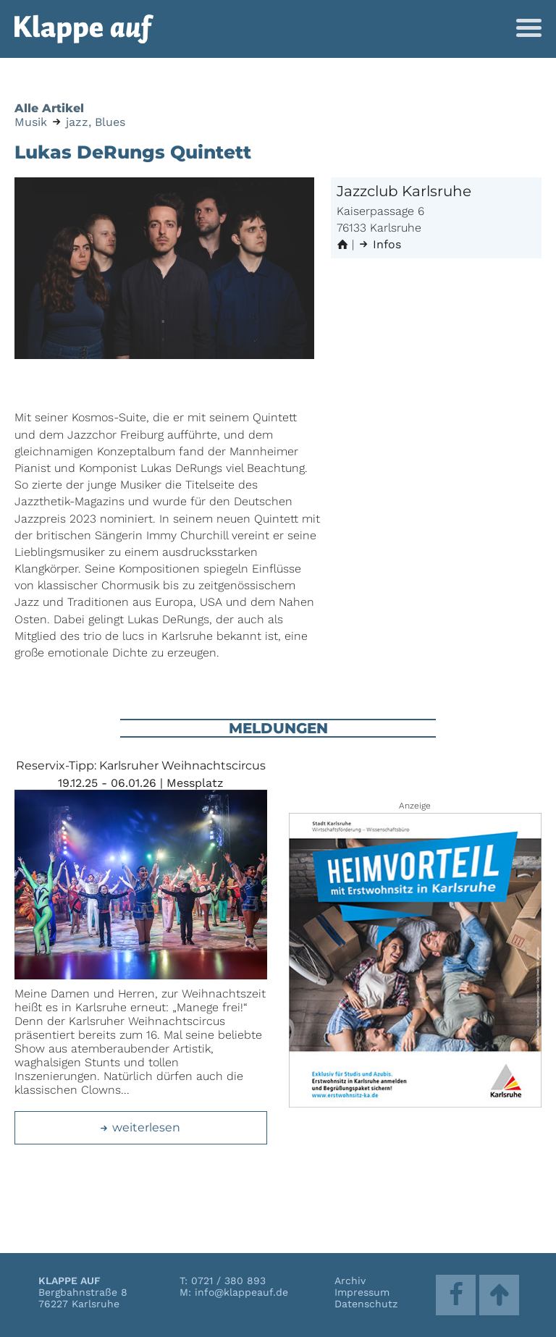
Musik (30, 122)
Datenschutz (365, 1303)
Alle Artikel (49, 108)
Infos (379, 244)
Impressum (361, 1292)
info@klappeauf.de (241, 1292)
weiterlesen (139, 1127)
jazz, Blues (95, 122)
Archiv (350, 1280)
